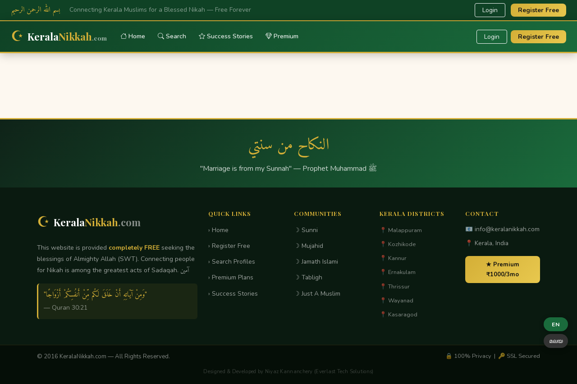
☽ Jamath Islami (316, 261)
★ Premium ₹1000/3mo (502, 270)
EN (556, 324)
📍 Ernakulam (398, 272)
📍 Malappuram (401, 230)
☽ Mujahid (308, 246)
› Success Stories (233, 293)
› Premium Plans (230, 277)
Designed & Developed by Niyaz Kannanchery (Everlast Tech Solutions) (288, 371)
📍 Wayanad (396, 301)
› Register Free (229, 246)
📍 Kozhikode (398, 244)
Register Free (538, 10)
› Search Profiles (231, 261)
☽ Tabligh (308, 277)
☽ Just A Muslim (317, 293)
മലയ (556, 341)
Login (490, 10)
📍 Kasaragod (398, 315)
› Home (218, 230)
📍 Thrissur (395, 287)
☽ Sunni (306, 230)
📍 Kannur (393, 258)
